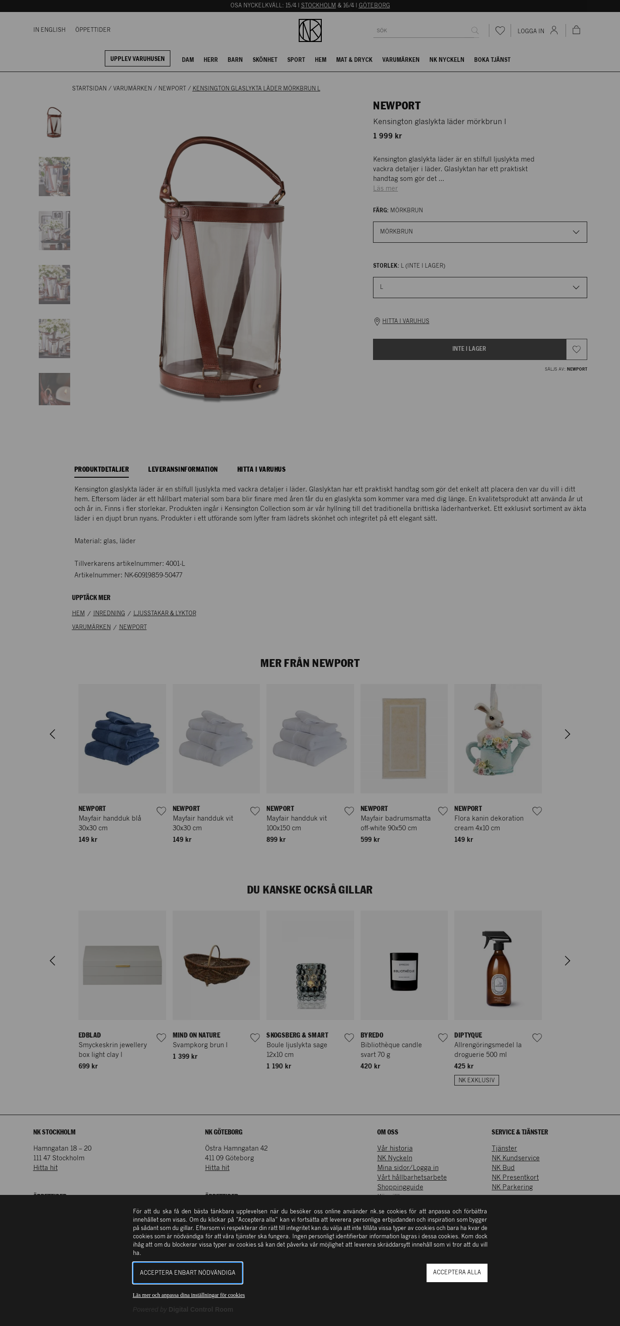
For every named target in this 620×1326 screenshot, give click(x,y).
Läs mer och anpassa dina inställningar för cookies (189, 1295)
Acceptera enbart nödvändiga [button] (187, 1273)
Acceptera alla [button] (457, 1272)
